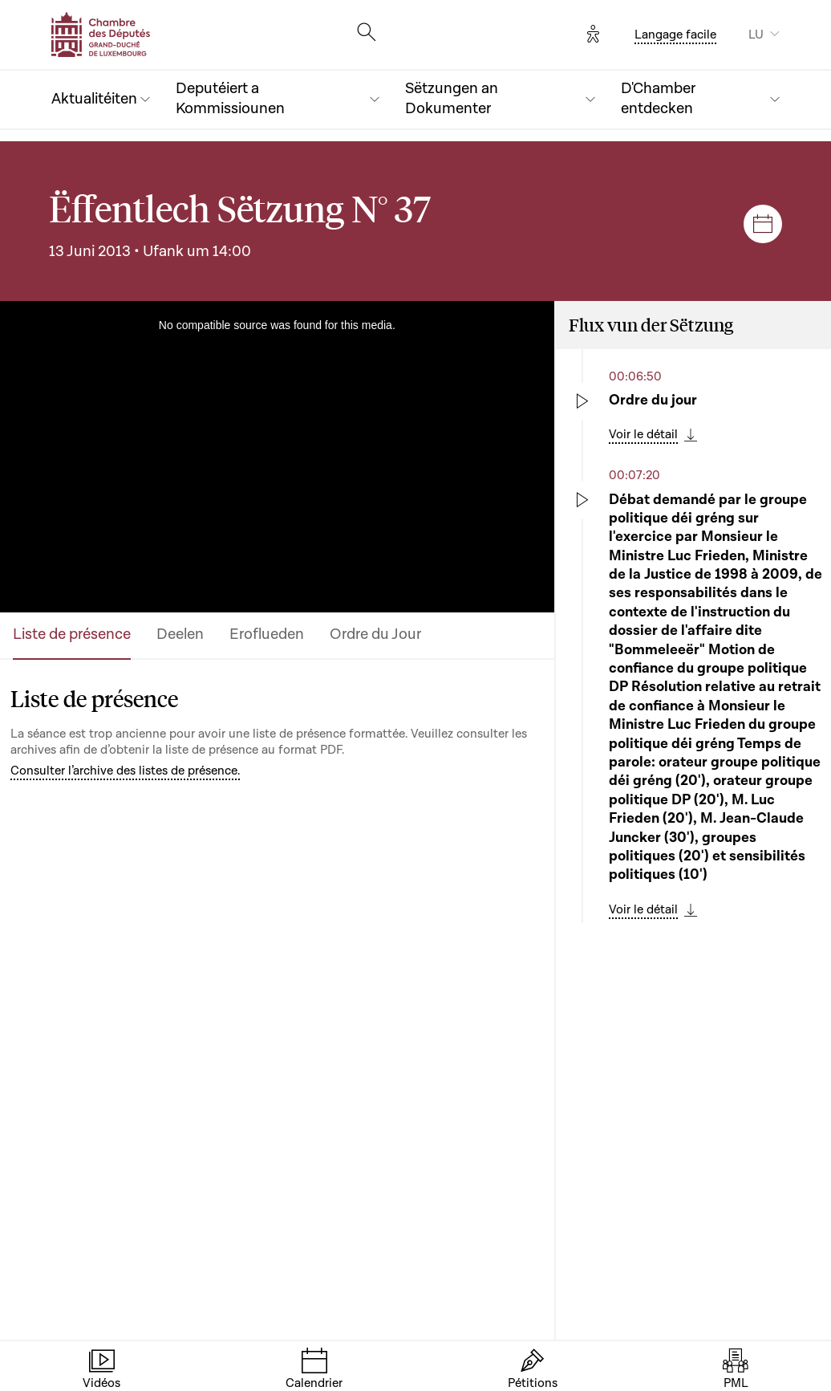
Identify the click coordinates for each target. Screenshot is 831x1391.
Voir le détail (643, 434)
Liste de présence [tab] (72, 634)
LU (756, 34)
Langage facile (675, 34)
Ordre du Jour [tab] (375, 634)
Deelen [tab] (180, 634)
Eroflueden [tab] (266, 634)
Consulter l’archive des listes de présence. (125, 771)
